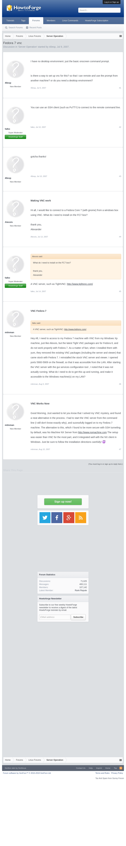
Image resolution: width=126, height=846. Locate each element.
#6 (120, 384)
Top (115, 768)
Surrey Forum (118, 778)
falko (7, 129)
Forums (36, 20)
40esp (8, 178)
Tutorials (10, 20)
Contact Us (80, 768)
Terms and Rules (102, 773)
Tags (23, 20)
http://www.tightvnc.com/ (80, 284)
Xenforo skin (10, 768)
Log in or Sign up (111, 2)
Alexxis (9, 222)
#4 (120, 237)
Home (107, 768)
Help (91, 768)
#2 (120, 127)
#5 (120, 291)
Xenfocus (22, 768)
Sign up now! (63, 501)
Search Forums (16, 27)
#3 (120, 176)
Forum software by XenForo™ (27, 773)
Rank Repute (81, 590)
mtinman (9, 332)
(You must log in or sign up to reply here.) (105, 464)
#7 (120, 449)
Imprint (99, 768)
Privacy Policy (117, 773)
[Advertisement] (63, 656)
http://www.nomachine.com (92, 432)
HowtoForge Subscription (96, 20)
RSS (120, 768)
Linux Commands (70, 20)
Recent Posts (35, 27)
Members (51, 20)
